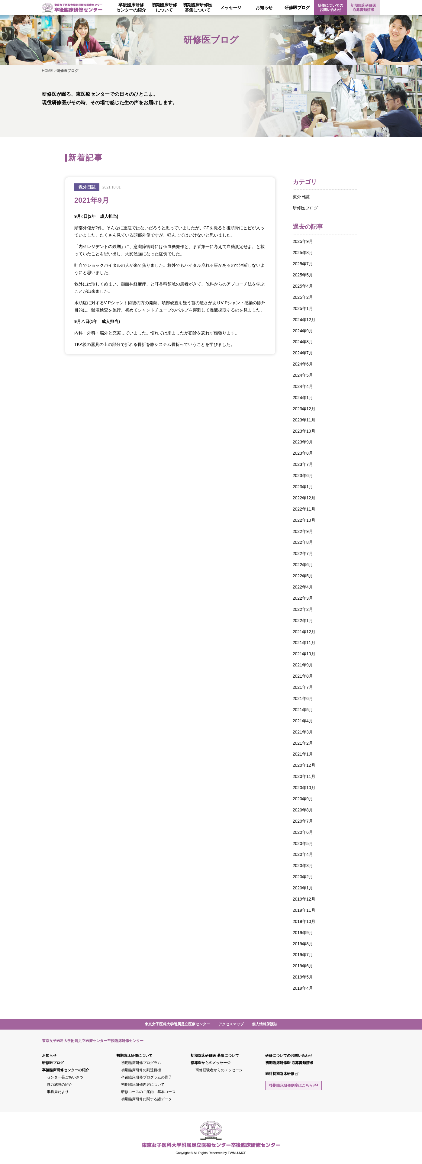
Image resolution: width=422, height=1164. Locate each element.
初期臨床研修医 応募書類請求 (363, 7)
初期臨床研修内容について (143, 1084)
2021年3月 (303, 732)
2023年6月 (303, 475)
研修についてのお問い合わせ (330, 7)
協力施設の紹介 (59, 1084)
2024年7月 (303, 352)
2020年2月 (303, 876)
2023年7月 (303, 464)
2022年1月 (303, 620)
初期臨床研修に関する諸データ (146, 1099)
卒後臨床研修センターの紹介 (131, 7)
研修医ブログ (297, 7)
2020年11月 (304, 776)
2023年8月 (303, 453)
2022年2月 (303, 609)
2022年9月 (303, 531)
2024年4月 (303, 386)
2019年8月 (303, 943)
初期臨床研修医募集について (197, 7)
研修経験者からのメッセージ (219, 1070)
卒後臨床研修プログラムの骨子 (146, 1077)
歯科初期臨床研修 (282, 1074)
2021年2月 (303, 743)
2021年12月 (304, 631)
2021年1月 (303, 754)
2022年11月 (304, 509)
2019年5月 (303, 977)
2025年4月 (303, 286)
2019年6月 (303, 965)
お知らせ (264, 7)
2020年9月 (303, 798)
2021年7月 (303, 687)
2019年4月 (303, 988)
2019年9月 (303, 932)
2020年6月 (303, 832)
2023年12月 (304, 408)
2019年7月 (303, 954)
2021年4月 (303, 720)
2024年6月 (303, 364)
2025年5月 (303, 274)
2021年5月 (303, 709)
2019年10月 (304, 921)
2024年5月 (303, 375)
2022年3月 (303, 598)
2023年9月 (303, 442)
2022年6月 (303, 564)
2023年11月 (304, 420)
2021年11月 (304, 642)
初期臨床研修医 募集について (215, 1055)
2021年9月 (303, 665)
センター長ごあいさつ (65, 1077)
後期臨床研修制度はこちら (293, 1085)
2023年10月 (304, 431)
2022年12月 (304, 497)
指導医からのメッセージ (210, 1063)
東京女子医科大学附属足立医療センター (177, 1024)
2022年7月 (303, 553)
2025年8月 (303, 252)
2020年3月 (303, 865)
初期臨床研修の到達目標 (141, 1070)
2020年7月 (303, 821)
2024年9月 (303, 330)
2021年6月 (303, 698)
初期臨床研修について (164, 7)
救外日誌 (301, 196)
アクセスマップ (231, 1024)
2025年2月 (303, 297)
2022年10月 (304, 520)
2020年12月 (304, 765)
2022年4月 (303, 587)
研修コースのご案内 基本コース (148, 1092)
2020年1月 (303, 887)
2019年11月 (304, 910)
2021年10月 (304, 653)
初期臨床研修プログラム (141, 1063)
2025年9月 (303, 241)
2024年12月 (304, 319)
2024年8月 (303, 341)
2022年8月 (303, 542)
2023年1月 (303, 486)
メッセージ (230, 7)
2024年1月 (303, 397)
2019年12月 (304, 899)
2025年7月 (303, 263)
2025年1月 (303, 308)
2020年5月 (303, 843)
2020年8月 (303, 810)
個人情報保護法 (264, 1024)
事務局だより (58, 1092)
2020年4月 (303, 854)
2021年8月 (303, 676)
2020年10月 (304, 787)
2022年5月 (303, 575)
